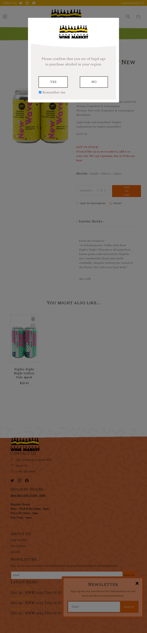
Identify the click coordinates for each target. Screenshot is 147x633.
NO (94, 82)
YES (53, 82)
